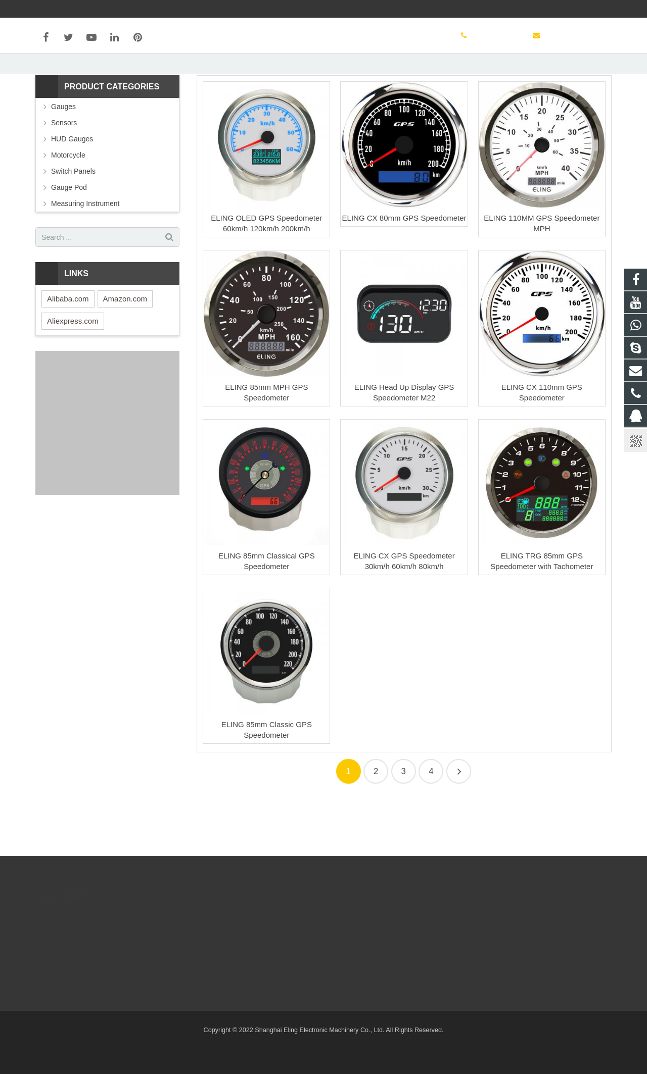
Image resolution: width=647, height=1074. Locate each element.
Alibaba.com (68, 351)
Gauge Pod (69, 240)
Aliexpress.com (73, 374)
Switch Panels (73, 224)
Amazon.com (125, 351)
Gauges (63, 160)
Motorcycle (68, 208)
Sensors (64, 176)
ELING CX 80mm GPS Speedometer (404, 271)
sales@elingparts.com (454, 9)
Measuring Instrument (85, 256)
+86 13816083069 (374, 9)
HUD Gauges (72, 192)
